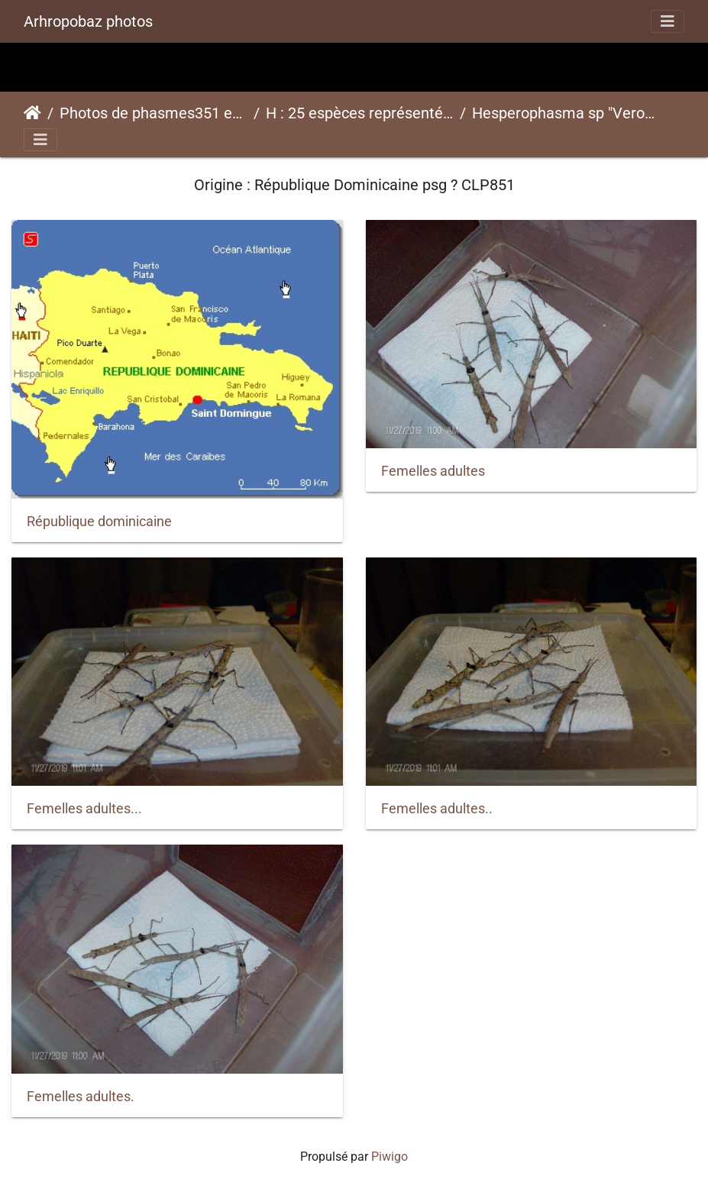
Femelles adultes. (80, 1096)
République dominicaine (99, 521)
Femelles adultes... (84, 808)
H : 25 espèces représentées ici (360, 113)
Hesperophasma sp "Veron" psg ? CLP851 (566, 113)
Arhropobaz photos (88, 21)
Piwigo (389, 1156)
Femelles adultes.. (437, 808)
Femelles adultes (433, 471)
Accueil (32, 113)
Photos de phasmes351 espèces (153, 113)
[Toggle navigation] (667, 21)
